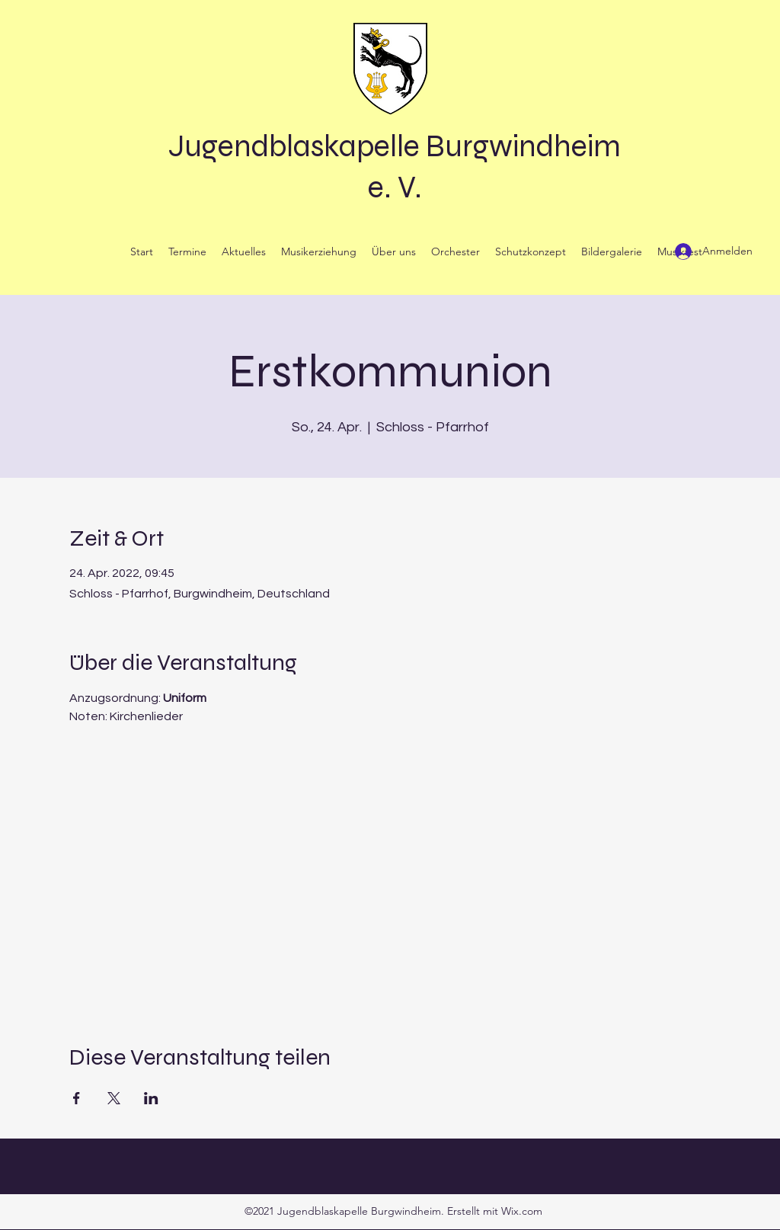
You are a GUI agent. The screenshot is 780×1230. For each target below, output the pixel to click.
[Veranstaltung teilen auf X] (114, 1098)
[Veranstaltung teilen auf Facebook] (76, 1098)
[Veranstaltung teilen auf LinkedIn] (151, 1098)
